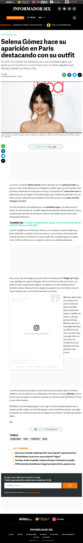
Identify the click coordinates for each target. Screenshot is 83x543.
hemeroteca (33, 540)
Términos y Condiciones (32, 492)
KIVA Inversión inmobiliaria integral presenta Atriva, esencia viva (45, 464)
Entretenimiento (8, 35)
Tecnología (54, 534)
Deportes (43, 534)
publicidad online (48, 540)
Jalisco (11, 534)
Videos (31, 17)
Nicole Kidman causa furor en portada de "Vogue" (38, 457)
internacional (31, 534)
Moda (45, 439)
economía (46, 537)
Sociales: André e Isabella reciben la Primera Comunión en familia (45, 460)
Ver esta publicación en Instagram (36, 334)
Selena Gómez (16, 439)
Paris (26, 439)
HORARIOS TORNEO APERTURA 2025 (27, 25)
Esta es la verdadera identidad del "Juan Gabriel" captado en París (45, 453)
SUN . (5, 74)
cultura (36, 537)
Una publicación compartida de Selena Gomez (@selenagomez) (36, 367)
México (20, 534)
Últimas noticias (15, 18)
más (41, 18)
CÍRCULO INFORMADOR (61, 25)
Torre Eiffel (35, 439)
